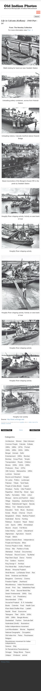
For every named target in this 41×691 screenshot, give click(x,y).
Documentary (27, 552)
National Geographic (12, 632)
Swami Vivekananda (12, 593)
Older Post (35, 430)
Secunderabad (10, 599)
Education (9, 510)
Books (7, 605)
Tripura (27, 652)
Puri (6, 561)
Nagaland (30, 629)
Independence (29, 540)
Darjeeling (15, 501)
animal (24, 655)
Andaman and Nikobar (19, 576)
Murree (22, 629)
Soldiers (13, 561)
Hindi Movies (10, 573)
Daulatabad (9, 620)
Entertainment (10, 456)
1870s (20, 447)
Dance (22, 558)
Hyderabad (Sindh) (12, 623)
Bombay (8, 459)
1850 (7, 617)
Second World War (23, 590)
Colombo (15, 605)
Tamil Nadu (24, 483)
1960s (27, 465)
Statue (31, 522)
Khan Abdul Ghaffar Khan (14, 608)
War (13, 549)
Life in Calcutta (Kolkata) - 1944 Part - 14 (19, 22)
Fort (13, 507)
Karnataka (15, 495)
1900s (26, 450)
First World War (11, 567)
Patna (20, 635)
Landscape (25, 480)
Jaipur (32, 498)
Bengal (8, 453)
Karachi (28, 534)
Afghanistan (9, 534)
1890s (14, 450)
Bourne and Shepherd (13, 477)
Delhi (22, 453)
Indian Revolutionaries (26, 584)
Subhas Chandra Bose (13, 540)
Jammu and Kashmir (20, 498)
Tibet (16, 614)
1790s (20, 599)
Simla (7, 576)
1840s (24, 593)
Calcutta (35, 422)
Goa (29, 593)
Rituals (14, 513)
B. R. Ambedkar (26, 602)
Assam (15, 528)
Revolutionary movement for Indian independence (18, 642)
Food (22, 605)
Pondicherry (22, 596)
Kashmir (21, 561)
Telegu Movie (18, 652)
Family (16, 489)
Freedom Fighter (11, 581)
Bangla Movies (22, 617)
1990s (13, 617)
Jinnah (7, 587)
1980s (19, 525)
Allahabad (9, 552)
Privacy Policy (5, 662)
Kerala (7, 513)
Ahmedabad (28, 525)
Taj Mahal (30, 555)
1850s (30, 471)
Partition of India (23, 549)
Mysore (8, 528)
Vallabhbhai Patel (28, 587)
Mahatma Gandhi (23, 507)
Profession (9, 468)
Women (19, 441)
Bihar (24, 543)
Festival (17, 552)
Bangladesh (9, 516)
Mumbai (27, 456)
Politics (16, 480)
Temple (27, 459)
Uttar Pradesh (26, 489)
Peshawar (9, 555)
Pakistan (8, 483)
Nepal (25, 522)
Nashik (7, 611)
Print (14, 587)
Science (8, 646)
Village (7, 501)
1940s (30, 422)
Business (30, 510)
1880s (14, 447)
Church (29, 513)
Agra (32, 492)
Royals (20, 462)
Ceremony (18, 579)
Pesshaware (28, 635)
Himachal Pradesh (19, 570)
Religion (8, 638)
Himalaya (8, 489)
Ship (14, 646)
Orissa (7, 549)
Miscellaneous (10, 584)
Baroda (31, 504)
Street (26, 492)
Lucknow (8, 474)
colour (29, 495)
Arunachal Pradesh (12, 602)
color (7, 525)
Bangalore (9, 579)
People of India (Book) (13, 486)
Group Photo (17, 459)
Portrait (27, 447)
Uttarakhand (28, 531)
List (14, 596)
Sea (18, 587)
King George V (10, 564)
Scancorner (22, 611)
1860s (7, 447)
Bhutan (8, 570)
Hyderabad (9, 519)
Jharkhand (23, 581)
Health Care (30, 605)
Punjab (8, 537)
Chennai (22, 513)
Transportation (10, 462)
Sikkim (14, 537)
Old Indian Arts (10, 635)
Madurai (27, 546)
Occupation (26, 632)
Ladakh (28, 608)
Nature (7, 504)
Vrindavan (16, 655)
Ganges (3, 423)
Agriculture (20, 534)
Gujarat (26, 486)
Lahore (19, 531)
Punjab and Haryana (12, 543)
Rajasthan (9, 492)
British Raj (18, 492)
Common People (11, 444)
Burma (17, 519)
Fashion (18, 620)
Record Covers (20, 555)
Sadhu (7, 495)
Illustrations (25, 623)
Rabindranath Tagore (19, 504)
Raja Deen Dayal (11, 558)
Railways (8, 522)
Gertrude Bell (28, 620)
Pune (13, 590)
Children (28, 462)
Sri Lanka (8, 480)
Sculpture (17, 522)
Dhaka (18, 516)
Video (23, 495)
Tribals (16, 483)
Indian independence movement (17, 626)
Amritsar (21, 564)
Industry (8, 596)
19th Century (10, 471)
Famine (29, 558)
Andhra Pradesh (24, 567)
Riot (33, 573)
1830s (29, 614)
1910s (21, 465)
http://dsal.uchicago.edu (15, 419)
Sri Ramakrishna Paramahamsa (16, 649)
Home (21, 430)
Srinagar (8, 652)
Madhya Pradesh (29, 516)
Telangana (9, 614)
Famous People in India (13, 546)
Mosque (8, 498)
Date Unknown (29, 441)
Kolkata (8, 423)
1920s (20, 450)
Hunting (25, 519)
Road (14, 611)
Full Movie (23, 528)
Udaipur (8, 655)
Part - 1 (30, 30)
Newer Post (6, 430)
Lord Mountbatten (11, 629)
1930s (14, 465)
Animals (15, 453)
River (17, 468)
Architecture (9, 441)
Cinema (27, 579)
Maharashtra (21, 471)
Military (8, 507)
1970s (23, 468)
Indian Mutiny (10, 531)
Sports (13, 525)
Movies (8, 465)
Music (22, 510)
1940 (7, 590)
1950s (19, 456)
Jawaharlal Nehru (27, 501)
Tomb (17, 510)
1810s (22, 614)
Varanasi (17, 474)
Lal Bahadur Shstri (23, 573)
